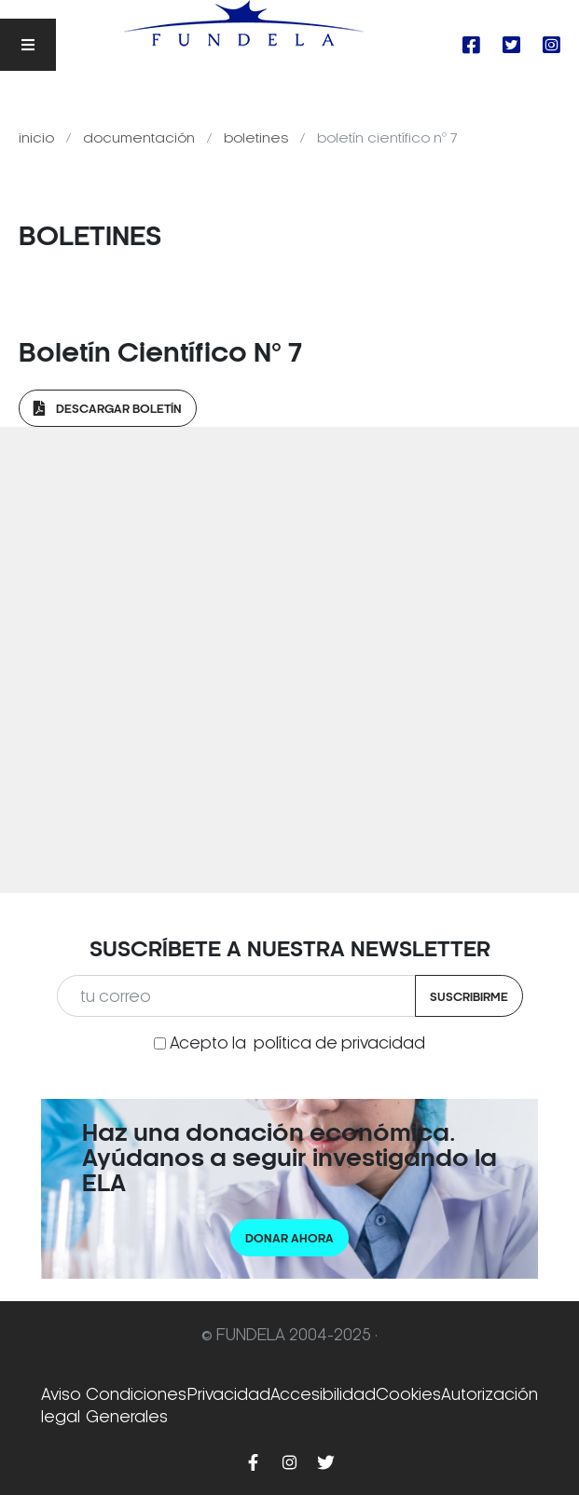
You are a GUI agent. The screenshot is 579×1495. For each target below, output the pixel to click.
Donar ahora (289, 1238)
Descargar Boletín (108, 409)
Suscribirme (469, 997)
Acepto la (297, 1043)
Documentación (141, 137)
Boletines (258, 137)
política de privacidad (339, 1043)
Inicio (38, 137)
